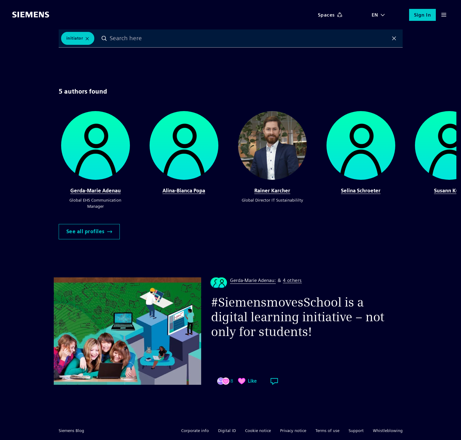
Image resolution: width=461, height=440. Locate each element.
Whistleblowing (388, 430)
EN (375, 15)
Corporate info (195, 430)
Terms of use (327, 430)
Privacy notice (293, 430)
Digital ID (227, 430)
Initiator (74, 38)
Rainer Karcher (272, 191)
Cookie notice (258, 430)
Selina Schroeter (361, 191)
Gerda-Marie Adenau (95, 191)
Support (356, 430)
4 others (292, 280)
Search (104, 38)
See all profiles (89, 231)
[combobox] (249, 38)
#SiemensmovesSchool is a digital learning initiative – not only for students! (297, 317)
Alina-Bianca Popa (183, 191)
